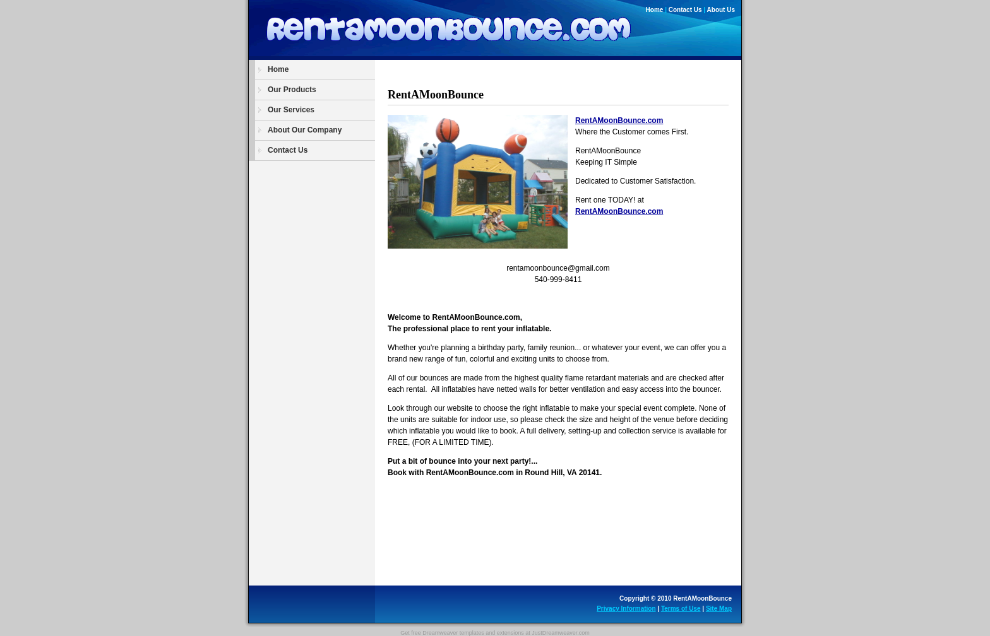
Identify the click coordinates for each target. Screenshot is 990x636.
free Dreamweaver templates (447, 633)
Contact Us (685, 9)
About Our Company (305, 130)
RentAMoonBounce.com (619, 120)
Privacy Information (626, 608)
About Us (721, 9)
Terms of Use (681, 608)
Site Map (719, 608)
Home (655, 9)
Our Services (291, 109)
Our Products (292, 89)
